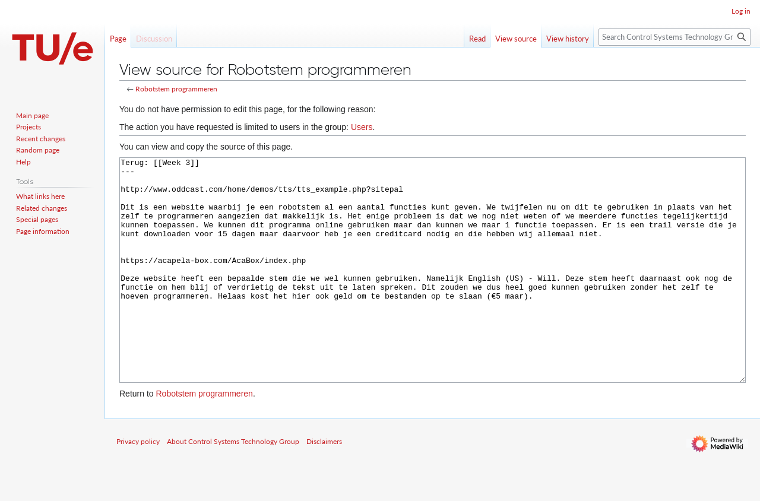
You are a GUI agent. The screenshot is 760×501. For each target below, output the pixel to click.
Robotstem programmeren (176, 88)
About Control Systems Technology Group (233, 485)
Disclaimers (324, 485)
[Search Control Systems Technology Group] (674, 37)
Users (362, 127)
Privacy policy (138, 485)
